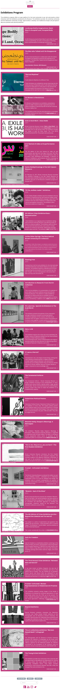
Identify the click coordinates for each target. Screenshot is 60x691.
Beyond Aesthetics (32, 607)
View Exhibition (51, 44)
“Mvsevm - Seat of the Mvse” (35, 491)
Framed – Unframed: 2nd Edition (37, 468)
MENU (30, 6)
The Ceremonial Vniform (34, 375)
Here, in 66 (29, 329)
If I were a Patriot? (32, 352)
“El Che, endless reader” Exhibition (37, 190)
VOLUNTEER (21, 678)
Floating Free (30, 260)
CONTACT (38, 678)
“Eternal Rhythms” (32, 74)
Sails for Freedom (31, 537)
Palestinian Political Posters (35, 398)
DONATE (30, 678)
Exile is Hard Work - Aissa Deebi (36, 121)
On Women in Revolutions (34, 98)
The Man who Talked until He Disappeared (40, 51)
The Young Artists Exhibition (35, 653)
